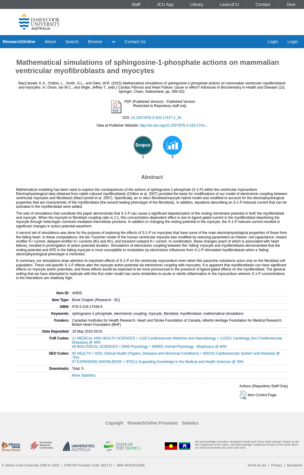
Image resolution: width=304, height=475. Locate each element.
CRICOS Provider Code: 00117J (88, 465)
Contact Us (135, 41)
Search (72, 41)
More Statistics (84, 375)
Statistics (190, 423)
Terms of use (256, 465)
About (50, 41)
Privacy (276, 465)
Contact (263, 4)
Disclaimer (295, 465)
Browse (95, 41)
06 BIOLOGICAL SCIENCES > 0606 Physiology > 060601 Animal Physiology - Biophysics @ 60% (149, 347)
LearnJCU (229, 4)
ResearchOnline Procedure (153, 423)
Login (272, 41)
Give (291, 4)
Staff (136, 4)
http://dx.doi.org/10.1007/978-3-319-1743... (174, 125)
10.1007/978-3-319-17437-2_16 (156, 118)
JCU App (165, 4)
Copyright (115, 423)
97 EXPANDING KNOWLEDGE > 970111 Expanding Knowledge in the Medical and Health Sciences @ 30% (158, 362)
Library (196, 4)
